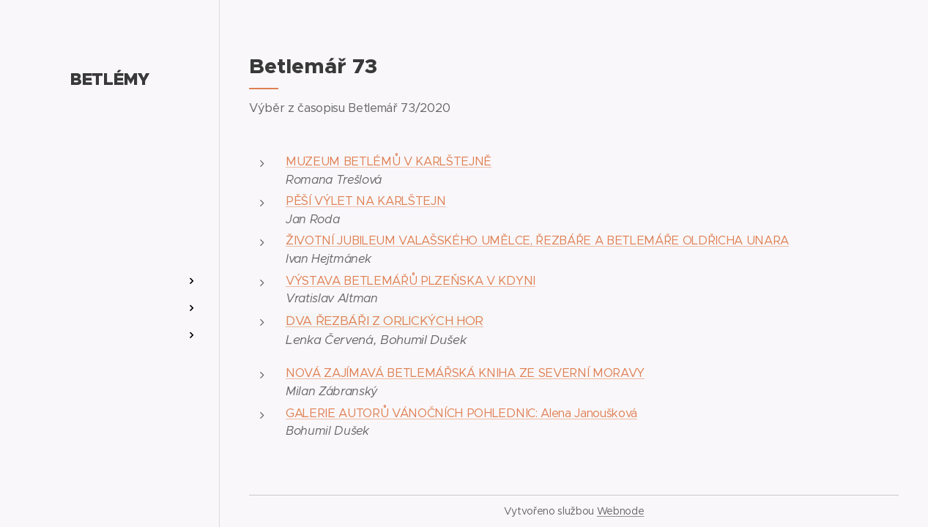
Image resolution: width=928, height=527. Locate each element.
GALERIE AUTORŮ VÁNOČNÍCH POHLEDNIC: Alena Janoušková (461, 413)
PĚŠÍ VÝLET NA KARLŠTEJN (365, 201)
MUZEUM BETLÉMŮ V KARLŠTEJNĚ (388, 161)
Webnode (621, 510)
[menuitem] (109, 237)
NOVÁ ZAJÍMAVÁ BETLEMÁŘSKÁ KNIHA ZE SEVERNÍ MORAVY (465, 373)
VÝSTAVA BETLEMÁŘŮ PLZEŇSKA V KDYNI (410, 280)
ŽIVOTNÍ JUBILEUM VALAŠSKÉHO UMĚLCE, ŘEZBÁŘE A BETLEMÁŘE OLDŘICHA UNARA (537, 240)
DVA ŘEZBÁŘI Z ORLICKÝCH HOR (384, 321)
